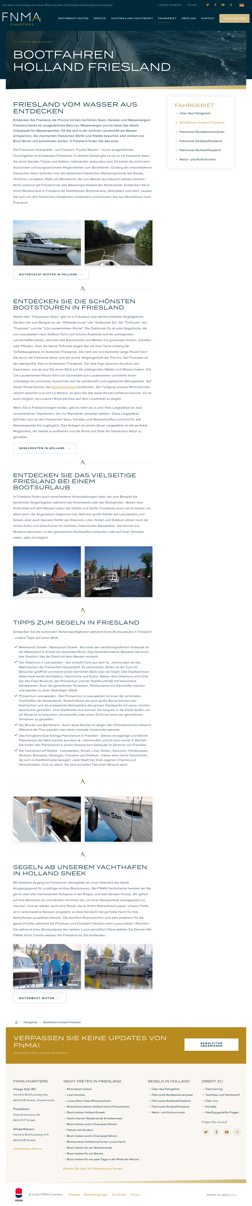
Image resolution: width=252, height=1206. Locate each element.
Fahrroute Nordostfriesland (200, 150)
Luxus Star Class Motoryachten (87, 1101)
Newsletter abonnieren (211, 1045)
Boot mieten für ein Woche (83, 1153)
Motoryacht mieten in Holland (51, 274)
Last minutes (74, 1095)
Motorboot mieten (73, 18)
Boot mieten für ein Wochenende (87, 1148)
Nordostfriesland (64, 387)
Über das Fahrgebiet (195, 113)
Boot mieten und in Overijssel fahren (90, 1124)
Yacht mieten (234, 18)
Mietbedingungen (96, 1194)
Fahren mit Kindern (78, 1130)
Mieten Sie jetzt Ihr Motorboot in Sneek (93, 1168)
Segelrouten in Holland (44, 448)
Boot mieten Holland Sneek (84, 1112)
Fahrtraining (212, 1089)
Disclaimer (119, 1194)
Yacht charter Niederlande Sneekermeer (93, 1118)
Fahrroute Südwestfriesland (200, 141)
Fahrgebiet (167, 18)
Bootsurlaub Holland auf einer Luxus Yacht (94, 1142)
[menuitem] (73, 18)
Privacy (135, 1194)
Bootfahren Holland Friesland (201, 122)
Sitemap (74, 1194)
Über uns (188, 18)
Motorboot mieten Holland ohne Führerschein (96, 1106)
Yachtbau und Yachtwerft (132, 18)
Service (100, 18)
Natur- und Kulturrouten (197, 159)
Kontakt (207, 18)
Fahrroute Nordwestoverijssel (201, 132)
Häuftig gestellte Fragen (220, 1112)
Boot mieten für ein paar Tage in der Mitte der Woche (101, 1159)
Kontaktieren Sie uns (27, 1149)
